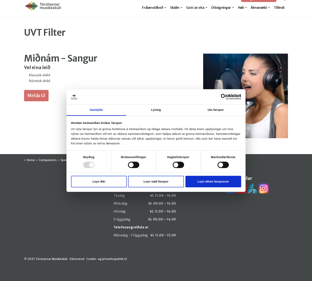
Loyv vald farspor (155, 181)
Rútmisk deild (39, 81)
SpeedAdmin (228, 4)
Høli (241, 13)
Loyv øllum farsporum (213, 181)
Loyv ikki (98, 181)
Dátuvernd (77, 259)
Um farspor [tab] (216, 110)
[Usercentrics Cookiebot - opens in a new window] (223, 97)
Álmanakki (259, 13)
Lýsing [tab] (156, 110)
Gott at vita (195, 13)
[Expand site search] (283, 4)
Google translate (258, 4)
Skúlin (174, 13)
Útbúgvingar (221, 13)
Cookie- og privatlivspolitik (106, 259)
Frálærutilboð (152, 13)
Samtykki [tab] (96, 110)
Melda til (207, 4)
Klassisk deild (39, 75)
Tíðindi (279, 13)
